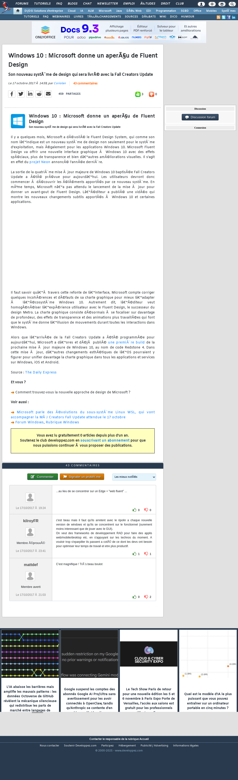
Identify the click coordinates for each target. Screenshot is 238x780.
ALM (91, 11)
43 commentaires (85, 90)
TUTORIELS (31, 16)
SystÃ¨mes (228, 11)
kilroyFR (31, 540)
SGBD (185, 11)
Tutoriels (42, 4)
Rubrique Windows (62, 428)
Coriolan (60, 90)
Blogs (72, 4)
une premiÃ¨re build (126, 349)
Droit (165, 4)
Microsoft (105, 11)
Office (197, 11)
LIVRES (78, 16)
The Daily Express (41, 379)
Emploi (129, 4)
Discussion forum (200, 117)
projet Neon (40, 168)
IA (81, 11)
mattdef (31, 583)
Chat (87, 4)
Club (179, 4)
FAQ (59, 4)
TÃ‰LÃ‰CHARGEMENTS (104, 16)
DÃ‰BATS (149, 16)
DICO (173, 16)
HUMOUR (187, 16)
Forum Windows (29, 428)
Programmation (166, 11)
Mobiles (211, 11)
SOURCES (131, 16)
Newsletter (107, 4)
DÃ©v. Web (134, 11)
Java (119, 11)
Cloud (71, 11)
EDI (148, 11)
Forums (22, 4)
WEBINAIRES (61, 16)
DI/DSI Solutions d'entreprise (43, 11)
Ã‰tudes (148, 4)
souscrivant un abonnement (105, 447)
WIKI (162, 16)
